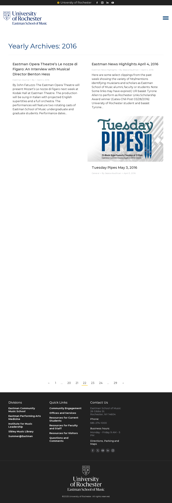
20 (69, 383)
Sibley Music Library (20, 431)
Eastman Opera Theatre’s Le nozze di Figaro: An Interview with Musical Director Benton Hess (45, 69)
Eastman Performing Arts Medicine (24, 418)
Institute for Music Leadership (20, 425)
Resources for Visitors (63, 433)
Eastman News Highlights (104, 69)
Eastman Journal (21, 80)
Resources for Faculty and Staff (63, 427)
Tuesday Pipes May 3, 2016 (114, 168)
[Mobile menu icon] (166, 18)
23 (92, 383)
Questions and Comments (58, 439)
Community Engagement (65, 408)
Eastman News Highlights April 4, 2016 (125, 64)
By (33, 80)
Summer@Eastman (20, 436)
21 (77, 383)
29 (115, 383)
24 (100, 383)
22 (84, 383)
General (95, 173)
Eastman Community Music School (21, 410)
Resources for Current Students (63, 419)
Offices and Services (62, 413)
